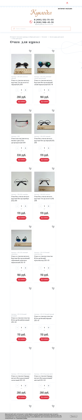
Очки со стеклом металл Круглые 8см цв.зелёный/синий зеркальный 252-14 (41, 81)
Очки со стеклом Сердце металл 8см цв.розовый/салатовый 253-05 (41, 257)
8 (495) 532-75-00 (44, 20)
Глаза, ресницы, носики (50, 388)
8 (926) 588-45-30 (44, 22)
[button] (41, 343)
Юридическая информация (49, 407)
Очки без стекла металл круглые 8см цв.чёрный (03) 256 (20, 138)
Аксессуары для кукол (50, 379)
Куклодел (51, 13)
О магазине (15, 398)
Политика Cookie (21, 418)
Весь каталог (47, 390)
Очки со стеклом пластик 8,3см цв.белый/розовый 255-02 (62, 195)
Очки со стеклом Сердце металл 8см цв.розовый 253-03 (20, 313)
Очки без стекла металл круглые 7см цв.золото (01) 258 (62, 138)
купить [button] (20, 101)
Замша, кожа (46, 383)
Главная (45, 376)
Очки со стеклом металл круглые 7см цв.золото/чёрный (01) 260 (20, 80)
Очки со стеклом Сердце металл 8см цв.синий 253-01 (62, 313)
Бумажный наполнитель (50, 381)
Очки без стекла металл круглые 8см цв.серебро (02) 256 (41, 138)
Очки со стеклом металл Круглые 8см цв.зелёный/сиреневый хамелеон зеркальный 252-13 (20, 198)
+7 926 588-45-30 (20, 385)
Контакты (14, 410)
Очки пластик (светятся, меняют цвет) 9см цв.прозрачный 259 (61, 79)
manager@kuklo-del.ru (21, 382)
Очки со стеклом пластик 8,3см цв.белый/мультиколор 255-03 (41, 195)
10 (48, 354)
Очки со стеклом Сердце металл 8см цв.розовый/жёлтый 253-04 (62, 257)
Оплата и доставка (18, 403)
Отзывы (14, 405)
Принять (73, 416)
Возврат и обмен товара (19, 400)
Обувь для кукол (48, 386)
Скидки (13, 407)
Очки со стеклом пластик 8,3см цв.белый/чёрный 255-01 (20, 257)
